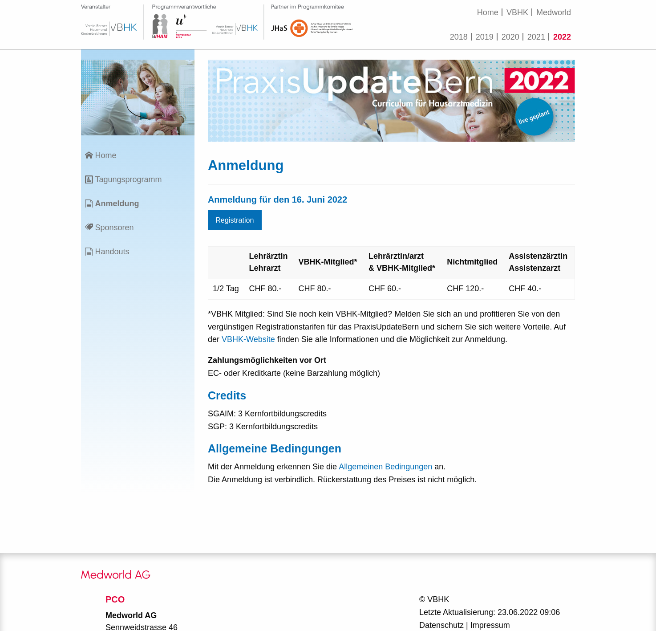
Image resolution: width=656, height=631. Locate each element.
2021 (536, 37)
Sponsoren (114, 227)
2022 (562, 37)
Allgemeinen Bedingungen (385, 466)
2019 (485, 37)
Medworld (553, 12)
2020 (510, 37)
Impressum (490, 625)
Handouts (112, 251)
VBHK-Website (248, 339)
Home (487, 12)
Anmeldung (117, 203)
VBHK (517, 12)
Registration (234, 220)
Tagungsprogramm (128, 179)
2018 (459, 37)
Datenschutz (441, 625)
